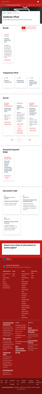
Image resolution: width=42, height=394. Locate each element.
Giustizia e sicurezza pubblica (25, 298)
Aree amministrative (6, 276)
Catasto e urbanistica (24, 286)
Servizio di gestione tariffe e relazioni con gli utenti (33, 83)
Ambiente (20, 103)
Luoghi (32, 275)
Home (4, 13)
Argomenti (9, 13)
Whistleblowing (8, 370)
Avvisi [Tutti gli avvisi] (7, 34)
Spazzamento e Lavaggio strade (20, 81)
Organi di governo (6, 273)
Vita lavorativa (25, 317)
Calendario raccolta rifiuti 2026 (7, 40)
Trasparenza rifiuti (7, 353)
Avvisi (24, 30)
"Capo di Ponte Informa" (32, 341)
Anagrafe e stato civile (25, 278)
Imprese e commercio (24, 302)
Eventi (32, 277)
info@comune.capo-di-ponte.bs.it (20, 336)
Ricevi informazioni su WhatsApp (33, 330)
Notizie (27, 27)
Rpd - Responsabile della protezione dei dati (20, 349)
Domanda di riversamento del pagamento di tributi (30, 200)
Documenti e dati (6, 287)
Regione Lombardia (5, 1)
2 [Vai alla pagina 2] (23, 140)
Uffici (4, 279)
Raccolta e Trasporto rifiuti (7, 81)
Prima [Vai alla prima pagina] (12, 140)
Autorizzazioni (25, 283)
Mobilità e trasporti (25, 305)
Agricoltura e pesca (25, 273)
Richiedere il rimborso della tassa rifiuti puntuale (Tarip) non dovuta (33, 111)
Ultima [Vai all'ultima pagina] (30, 140)
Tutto (23, 27)
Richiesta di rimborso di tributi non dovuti (11, 222)
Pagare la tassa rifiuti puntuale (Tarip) (7, 109)
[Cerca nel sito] (39, 5)
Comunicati (33, 27)
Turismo (23, 315)
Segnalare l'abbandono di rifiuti (20, 107)
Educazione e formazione (24, 294)
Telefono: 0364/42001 (20, 327)
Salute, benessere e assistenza (26, 308)
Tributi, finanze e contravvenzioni (8, 104)
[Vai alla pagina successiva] (25, 139)
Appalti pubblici (25, 281)
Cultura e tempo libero (25, 290)
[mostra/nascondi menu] (2, 5)
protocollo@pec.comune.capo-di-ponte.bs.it (21, 341)
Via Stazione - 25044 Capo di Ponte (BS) (21, 325)
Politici (4, 281)
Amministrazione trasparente (8, 323)
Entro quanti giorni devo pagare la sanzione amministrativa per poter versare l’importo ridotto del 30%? (8, 166)
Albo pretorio (7, 338)
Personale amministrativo (6, 284)
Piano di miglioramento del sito (38, 382)
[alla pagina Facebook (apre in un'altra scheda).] (33, 5)
